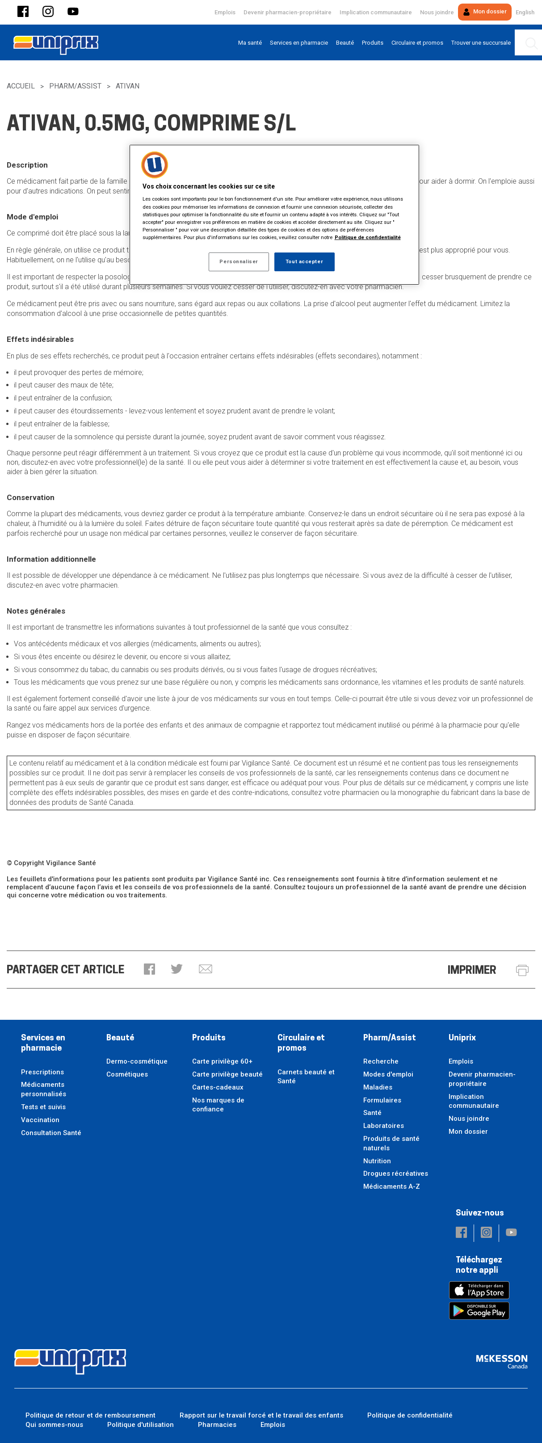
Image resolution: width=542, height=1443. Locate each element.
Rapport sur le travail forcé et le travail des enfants (261, 1415)
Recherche (381, 1061)
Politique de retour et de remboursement (90, 1415)
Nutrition (377, 1161)
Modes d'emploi (388, 1074)
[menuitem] (250, 43)
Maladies (377, 1087)
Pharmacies (217, 1425)
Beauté (120, 1038)
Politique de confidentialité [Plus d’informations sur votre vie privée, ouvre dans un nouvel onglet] (368, 237)
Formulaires (382, 1100)
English (525, 12)
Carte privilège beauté (227, 1074)
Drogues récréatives (395, 1174)
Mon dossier (485, 12)
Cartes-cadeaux (218, 1087)
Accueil (21, 86)
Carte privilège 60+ (222, 1061)
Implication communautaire (376, 12)
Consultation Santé (51, 1133)
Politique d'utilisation (140, 1425)
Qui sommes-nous (54, 1425)
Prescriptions (42, 1072)
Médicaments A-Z (391, 1186)
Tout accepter (304, 261)
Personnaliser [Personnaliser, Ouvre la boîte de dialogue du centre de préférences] (238, 261)
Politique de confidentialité (410, 1415)
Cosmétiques (127, 1074)
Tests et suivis (43, 1107)
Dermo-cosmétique (137, 1061)
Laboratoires (383, 1126)
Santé (372, 1113)
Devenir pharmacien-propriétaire (288, 12)
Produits (209, 1038)
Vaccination (40, 1120)
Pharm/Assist (75, 86)
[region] (274, 214)
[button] (23, 12)
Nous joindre (437, 12)
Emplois (224, 12)
